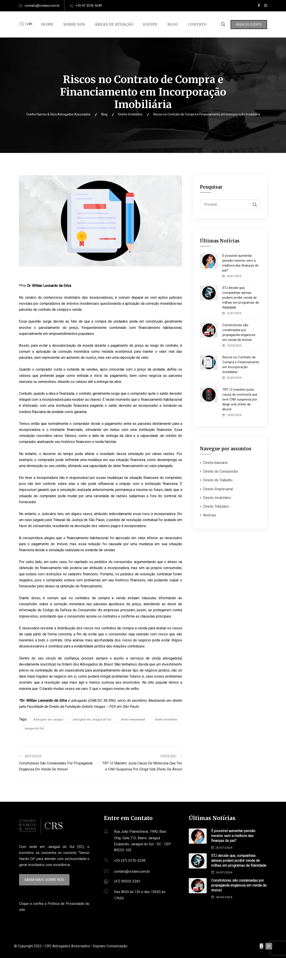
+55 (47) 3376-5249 (129, 860)
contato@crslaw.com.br (42, 6)
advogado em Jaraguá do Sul (92, 719)
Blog (172, 24)
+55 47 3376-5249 (88, 6)
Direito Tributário (216, 506)
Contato (197, 24)
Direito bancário (215, 463)
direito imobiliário (166, 719)
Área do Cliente (249, 24)
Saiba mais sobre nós (44, 880)
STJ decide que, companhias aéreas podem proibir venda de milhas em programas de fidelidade (240, 297)
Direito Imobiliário (217, 498)
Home (47, 24)
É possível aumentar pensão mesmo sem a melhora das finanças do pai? (240, 263)
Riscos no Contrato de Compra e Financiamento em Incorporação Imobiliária (240, 364)
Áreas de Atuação (114, 24)
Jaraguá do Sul (34, 728)
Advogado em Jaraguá (48, 719)
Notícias (209, 515)
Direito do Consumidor (220, 471)
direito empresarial (133, 719)
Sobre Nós (74, 24)
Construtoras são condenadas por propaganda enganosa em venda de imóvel (238, 332)
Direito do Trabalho (218, 480)
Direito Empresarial (218, 489)
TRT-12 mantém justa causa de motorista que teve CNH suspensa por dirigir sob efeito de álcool (239, 399)
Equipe (150, 24)
